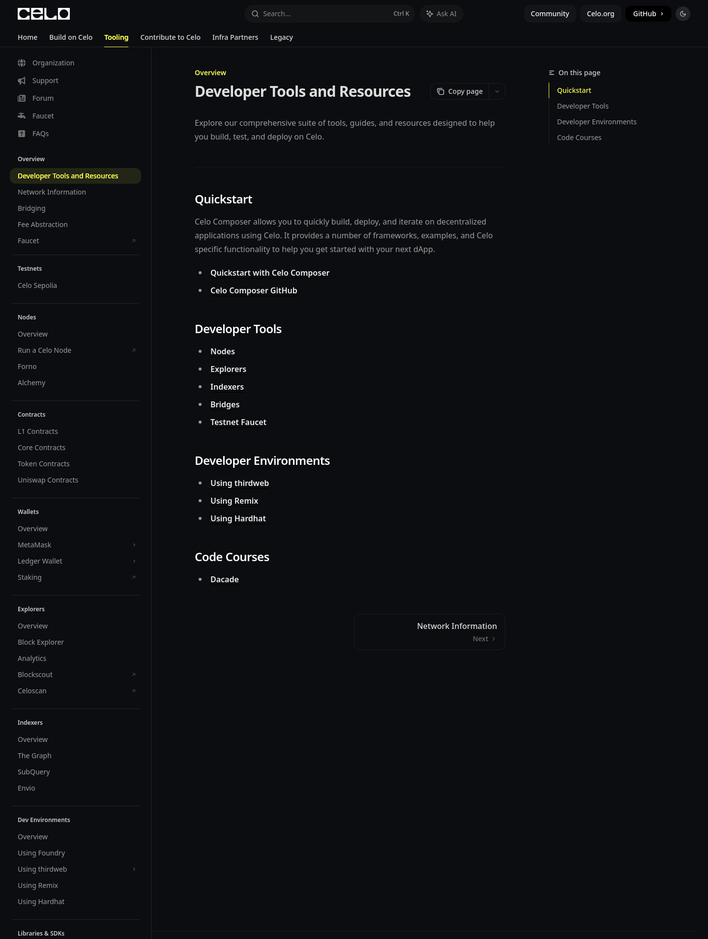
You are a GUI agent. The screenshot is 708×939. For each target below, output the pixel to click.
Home (27, 39)
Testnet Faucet (238, 422)
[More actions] (497, 91)
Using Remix (234, 500)
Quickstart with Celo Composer (269, 272)
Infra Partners (235, 39)
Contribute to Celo (170, 39)
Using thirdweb (239, 483)
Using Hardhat (238, 518)
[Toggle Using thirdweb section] (75, 869)
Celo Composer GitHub (253, 290)
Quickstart (574, 90)
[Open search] (329, 14)
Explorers (228, 369)
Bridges (224, 404)
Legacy (281, 39)
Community (550, 13)
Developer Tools (583, 106)
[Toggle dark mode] (683, 13)
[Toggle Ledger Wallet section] (75, 561)
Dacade (224, 579)
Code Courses (579, 137)
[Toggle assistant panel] (441, 14)
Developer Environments (597, 121)
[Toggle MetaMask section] (75, 545)
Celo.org (601, 13)
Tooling (116, 39)
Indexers (227, 386)
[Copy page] (459, 91)
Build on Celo (70, 39)
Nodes (222, 351)
